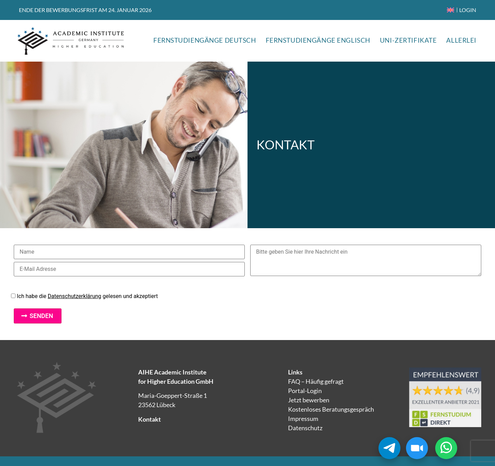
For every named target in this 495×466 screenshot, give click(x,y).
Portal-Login (305, 390)
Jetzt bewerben (308, 400)
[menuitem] (450, 10)
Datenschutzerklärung (74, 296)
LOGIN (467, 10)
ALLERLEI (461, 40)
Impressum (303, 418)
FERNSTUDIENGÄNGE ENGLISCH (318, 40)
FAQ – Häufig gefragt (316, 381)
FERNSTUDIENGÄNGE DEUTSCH (204, 40)
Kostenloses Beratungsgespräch (331, 409)
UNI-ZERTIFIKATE (408, 40)
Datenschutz (305, 428)
